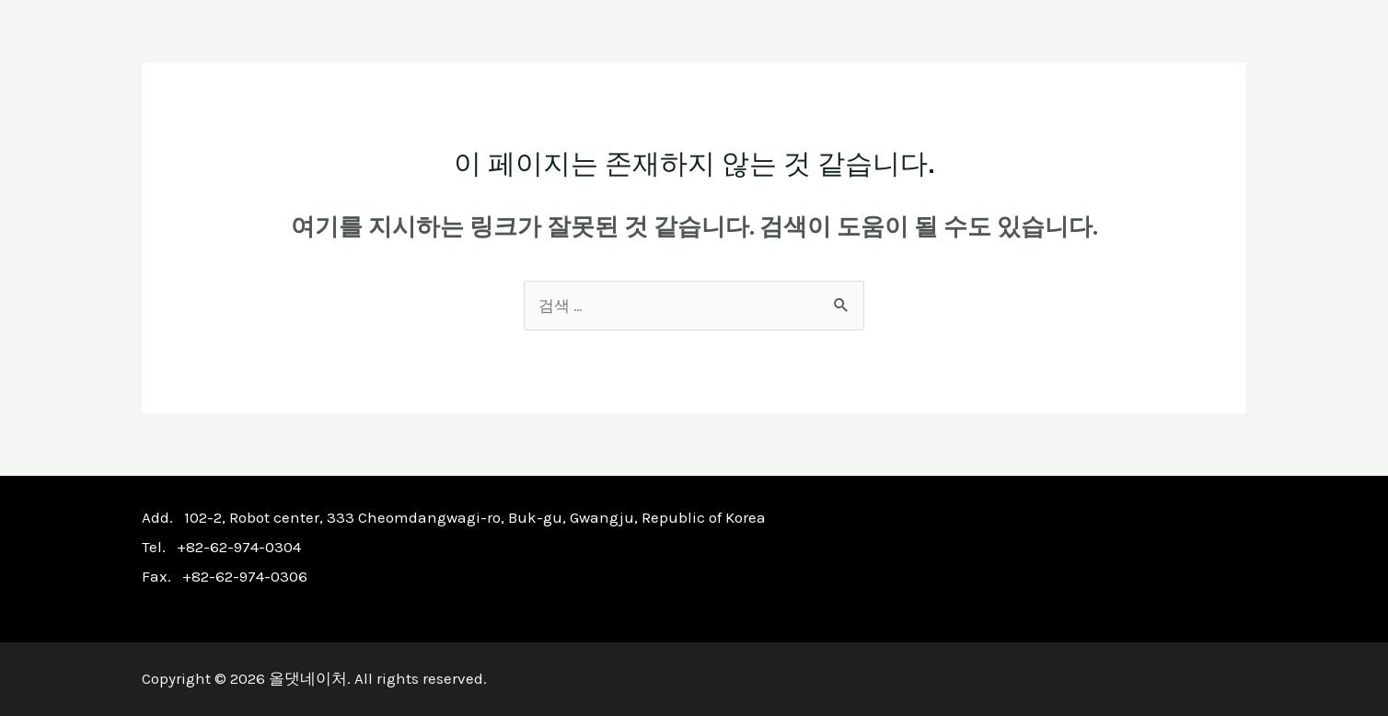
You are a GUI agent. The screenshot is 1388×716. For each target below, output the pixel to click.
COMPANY (729, 48)
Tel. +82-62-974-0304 (221, 546)
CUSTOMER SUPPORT (1137, 48)
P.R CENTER (971, 48)
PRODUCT (847, 48)
